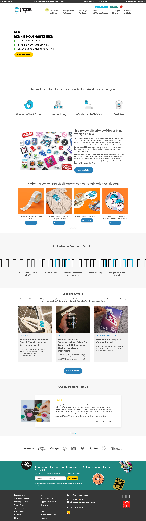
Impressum (45, 518)
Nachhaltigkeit (19, 511)
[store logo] (23, 10)
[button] (70, 227)
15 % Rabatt (114, 7)
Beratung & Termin (102, 7)
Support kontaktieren (48, 502)
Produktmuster (20, 495)
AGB (42, 511)
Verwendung (19, 508)
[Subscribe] (72, 478)
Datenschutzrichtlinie (48, 515)
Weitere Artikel (73, 370)
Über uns (17, 515)
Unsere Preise (19, 505)
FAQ (42, 495)
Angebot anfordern (21, 498)
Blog (16, 518)
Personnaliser (31, 223)
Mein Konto (45, 508)
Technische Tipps (47, 498)
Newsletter (45, 505)
